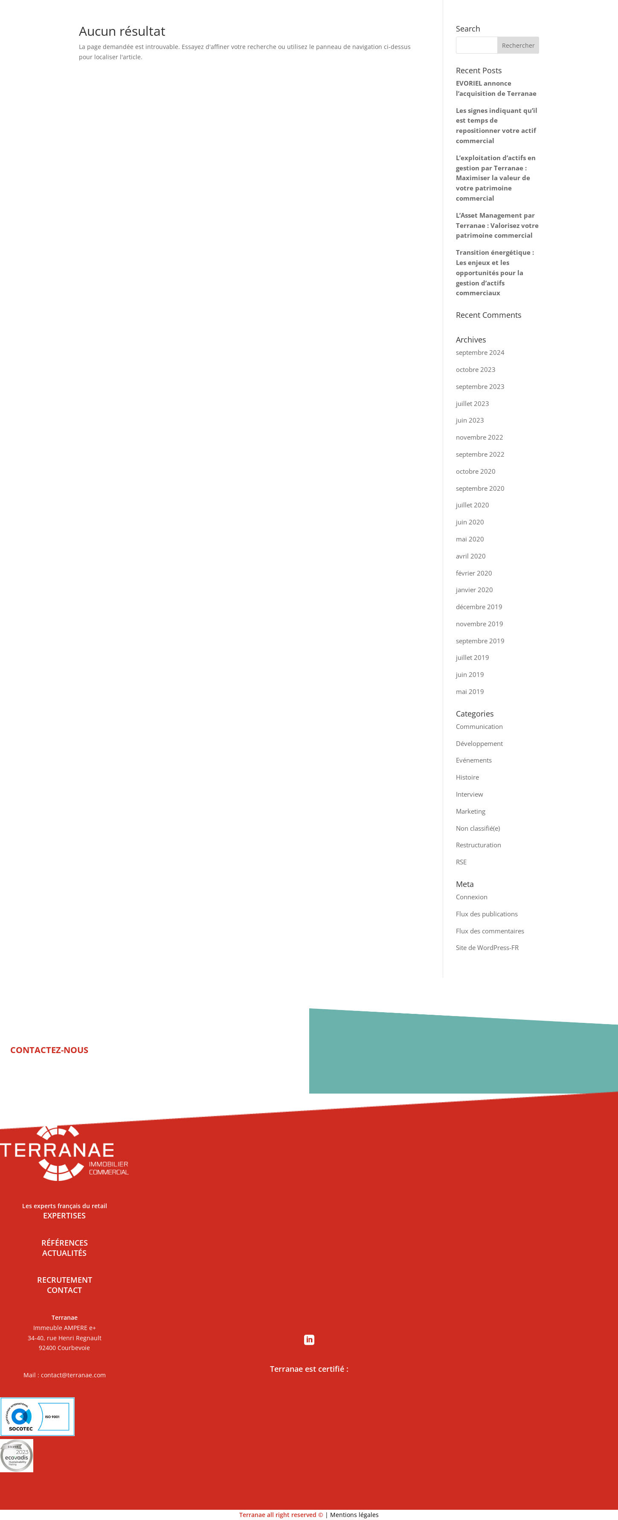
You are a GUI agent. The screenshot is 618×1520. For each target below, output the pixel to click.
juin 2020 (470, 522)
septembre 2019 (480, 640)
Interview (469, 794)
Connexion (471, 896)
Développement (479, 743)
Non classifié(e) (478, 828)
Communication (479, 726)
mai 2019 (470, 691)
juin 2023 (470, 420)
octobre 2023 (476, 369)
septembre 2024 (480, 352)
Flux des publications (487, 914)
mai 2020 (470, 539)
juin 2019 (470, 674)
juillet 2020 (472, 505)
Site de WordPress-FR (487, 947)
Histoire (467, 777)
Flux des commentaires (490, 931)
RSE (461, 862)
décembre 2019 (479, 606)
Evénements (474, 760)
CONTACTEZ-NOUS (49, 1050)
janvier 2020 (474, 589)
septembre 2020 (480, 488)
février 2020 (474, 573)
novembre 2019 (479, 623)
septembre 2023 (480, 386)
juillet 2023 (472, 403)
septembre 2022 (480, 454)
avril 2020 (471, 556)
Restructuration (478, 845)
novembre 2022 (479, 437)
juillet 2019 (472, 657)
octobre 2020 (476, 471)
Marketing (470, 811)
